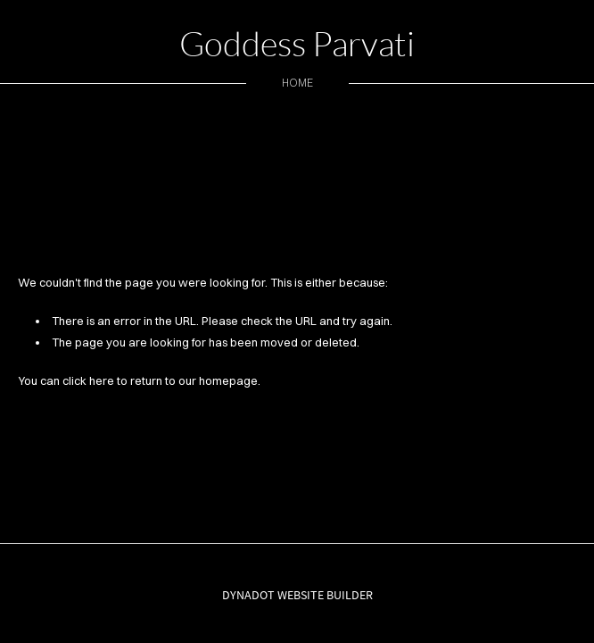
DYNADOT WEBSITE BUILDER (297, 595)
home (297, 82)
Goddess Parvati (297, 43)
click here (88, 380)
